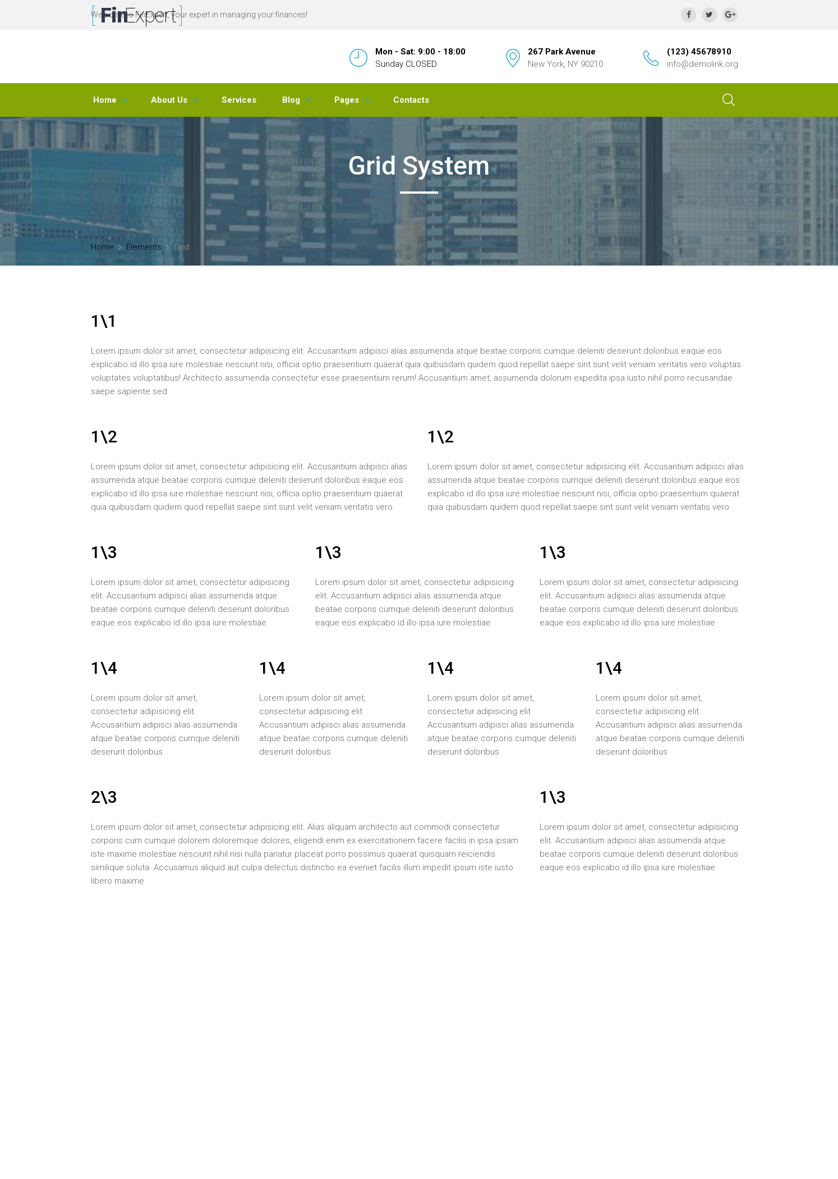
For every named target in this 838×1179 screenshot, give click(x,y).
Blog (291, 100)
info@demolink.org (702, 64)
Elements (144, 247)
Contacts (411, 100)
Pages (346, 100)
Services (239, 100)
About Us (169, 100)
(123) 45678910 (699, 52)
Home (105, 100)
